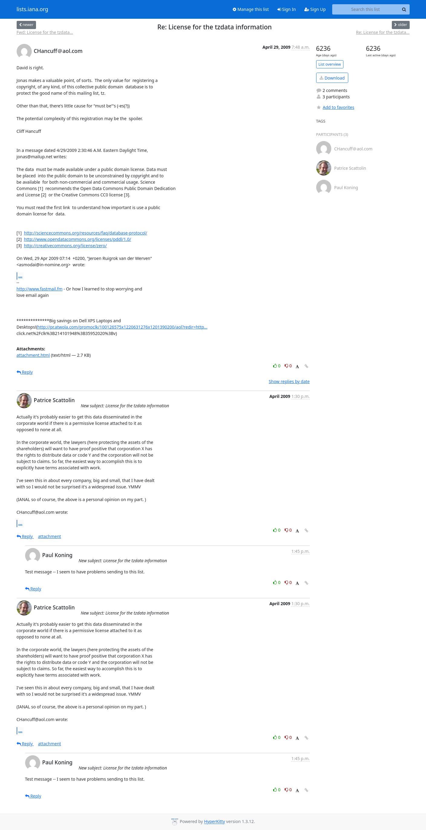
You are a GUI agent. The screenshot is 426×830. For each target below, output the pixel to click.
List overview (330, 64)
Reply (25, 372)
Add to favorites (335, 107)
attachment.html (33, 355)
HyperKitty (214, 822)
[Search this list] (365, 9)
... (20, 275)
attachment (49, 536)
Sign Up (315, 9)
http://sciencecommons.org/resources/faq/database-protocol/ (85, 233)
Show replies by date (289, 381)
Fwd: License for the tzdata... (45, 32)
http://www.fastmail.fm (40, 289)
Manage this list (251, 9)
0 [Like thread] (277, 366)
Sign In (286, 9)
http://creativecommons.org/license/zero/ (65, 245)
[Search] (404, 9)
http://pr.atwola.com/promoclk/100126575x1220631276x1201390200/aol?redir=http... (123, 327)
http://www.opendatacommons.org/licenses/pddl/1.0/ (77, 239)
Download (332, 78)
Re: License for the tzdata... (383, 32)
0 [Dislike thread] (288, 366)
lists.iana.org (32, 9)
